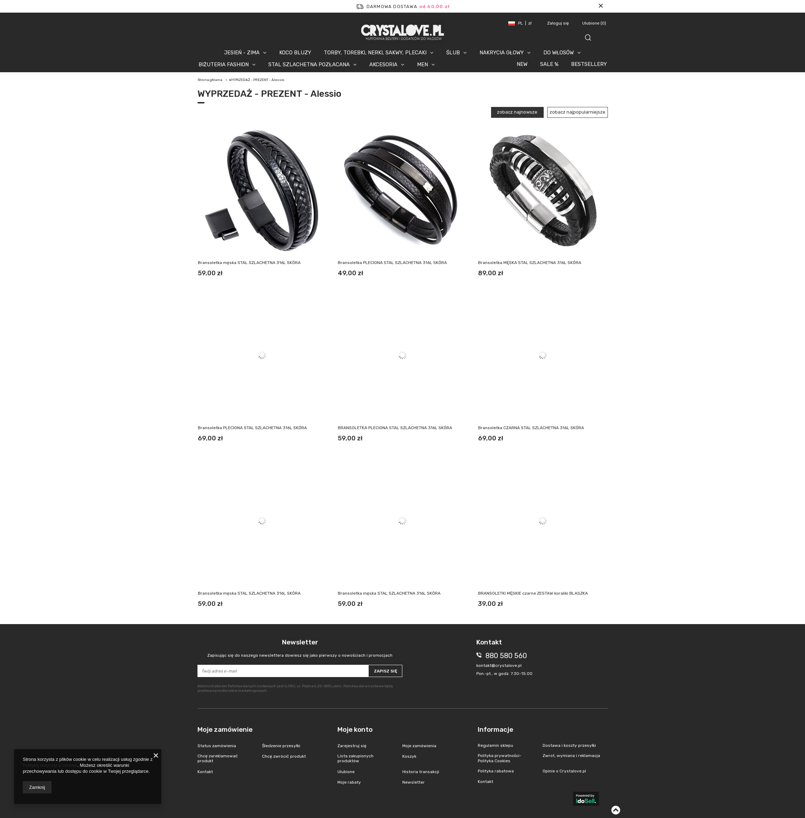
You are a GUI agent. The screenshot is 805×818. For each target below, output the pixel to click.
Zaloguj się (558, 23)
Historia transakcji (420, 771)
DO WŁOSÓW (558, 52)
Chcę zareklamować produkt (217, 758)
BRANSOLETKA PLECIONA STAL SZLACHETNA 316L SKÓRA (395, 427)
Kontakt (205, 771)
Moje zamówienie (225, 729)
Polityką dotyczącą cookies (50, 765)
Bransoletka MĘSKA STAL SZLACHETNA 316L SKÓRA (529, 262)
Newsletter (300, 648)
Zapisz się (385, 671)
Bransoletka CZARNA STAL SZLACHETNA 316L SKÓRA (531, 427)
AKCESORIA (383, 64)
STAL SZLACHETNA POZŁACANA (309, 64)
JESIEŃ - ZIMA (242, 52)
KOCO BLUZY (295, 52)
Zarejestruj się (352, 745)
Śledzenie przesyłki (281, 745)
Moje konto (355, 729)
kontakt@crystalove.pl (499, 665)
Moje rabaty (349, 782)
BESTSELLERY (589, 64)
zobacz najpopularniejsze (577, 112)
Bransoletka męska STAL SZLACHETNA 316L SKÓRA (249, 262)
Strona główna (209, 80)
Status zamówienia (216, 745)
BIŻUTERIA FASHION (224, 64)
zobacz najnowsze (517, 112)
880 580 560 (506, 655)
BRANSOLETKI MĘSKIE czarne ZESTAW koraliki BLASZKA (533, 593)
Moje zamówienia (419, 745)
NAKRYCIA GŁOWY (501, 52)
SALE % (549, 64)
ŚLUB (453, 52)
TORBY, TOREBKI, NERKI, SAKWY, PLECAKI (375, 52)
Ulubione (594, 23)
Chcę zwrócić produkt (284, 756)
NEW (522, 64)
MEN (422, 64)
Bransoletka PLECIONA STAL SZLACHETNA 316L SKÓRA (392, 262)
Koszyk (409, 756)
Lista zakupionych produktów (355, 758)
